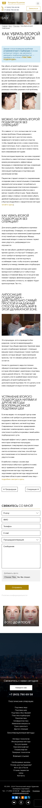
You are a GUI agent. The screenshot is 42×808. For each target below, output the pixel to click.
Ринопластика (21, 718)
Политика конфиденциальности (14, 595)
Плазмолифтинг (21, 750)
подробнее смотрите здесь (13, 479)
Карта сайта (25, 791)
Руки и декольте (21, 726)
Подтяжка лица (21, 707)
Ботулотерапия (21, 744)
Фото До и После (21, 768)
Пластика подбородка (21, 715)
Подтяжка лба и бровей (21, 713)
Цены (21, 773)
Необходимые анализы (21, 762)
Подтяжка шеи (21, 710)
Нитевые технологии (21, 739)
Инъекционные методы (21, 741)
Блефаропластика (21, 721)
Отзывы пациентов (21, 770)
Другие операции (21, 729)
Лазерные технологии (21, 752)
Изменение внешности (21, 723)
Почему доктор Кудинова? (21, 765)
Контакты (21, 776)
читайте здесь (7, 205)
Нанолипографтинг (21, 747)
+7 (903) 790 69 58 (21, 694)
